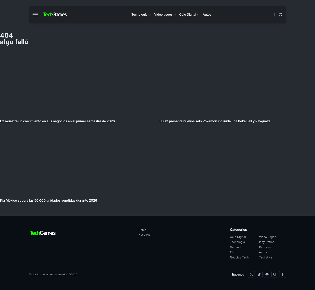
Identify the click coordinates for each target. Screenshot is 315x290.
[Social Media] (251, 274)
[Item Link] (157, 127)
